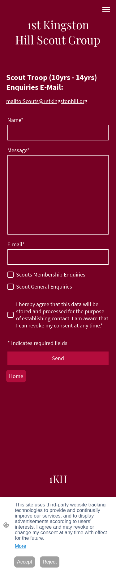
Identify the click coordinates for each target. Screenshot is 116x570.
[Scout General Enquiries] (10, 287)
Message (18, 150)
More (20, 546)
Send (58, 358)
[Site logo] (58, 32)
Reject (50, 561)
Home (16, 376)
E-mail (16, 244)
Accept (24, 561)
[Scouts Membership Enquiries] (10, 275)
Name (15, 119)
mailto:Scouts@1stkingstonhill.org (46, 101)
